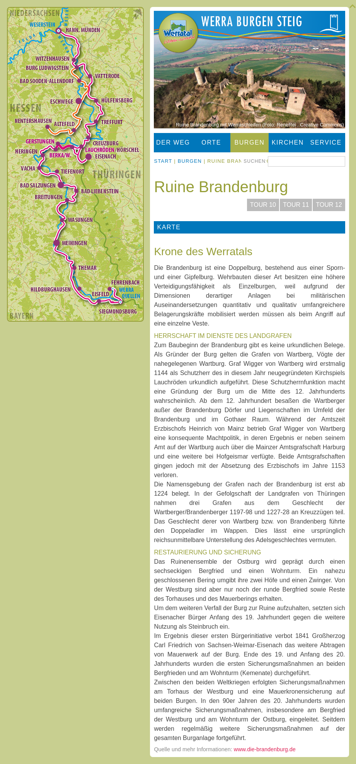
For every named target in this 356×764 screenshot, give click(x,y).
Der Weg (173, 142)
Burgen (249, 142)
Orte (211, 142)
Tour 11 (296, 204)
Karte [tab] (169, 227)
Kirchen (288, 142)
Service (326, 142)
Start (163, 161)
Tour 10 (263, 204)
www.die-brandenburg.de (265, 749)
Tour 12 (329, 204)
